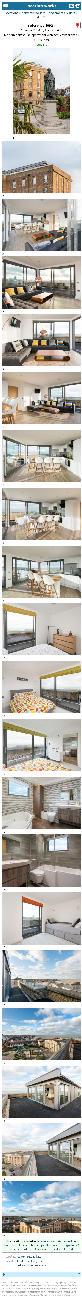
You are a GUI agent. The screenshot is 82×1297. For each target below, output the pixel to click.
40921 (41, 17)
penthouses (49, 1245)
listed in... (41, 45)
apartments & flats (62, 13)
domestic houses (34, 13)
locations (12, 13)
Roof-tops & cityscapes (32, 1261)
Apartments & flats (29, 1256)
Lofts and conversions (31, 1265)
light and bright (29, 1245)
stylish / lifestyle (63, 1249)
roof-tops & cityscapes (36, 1249)
